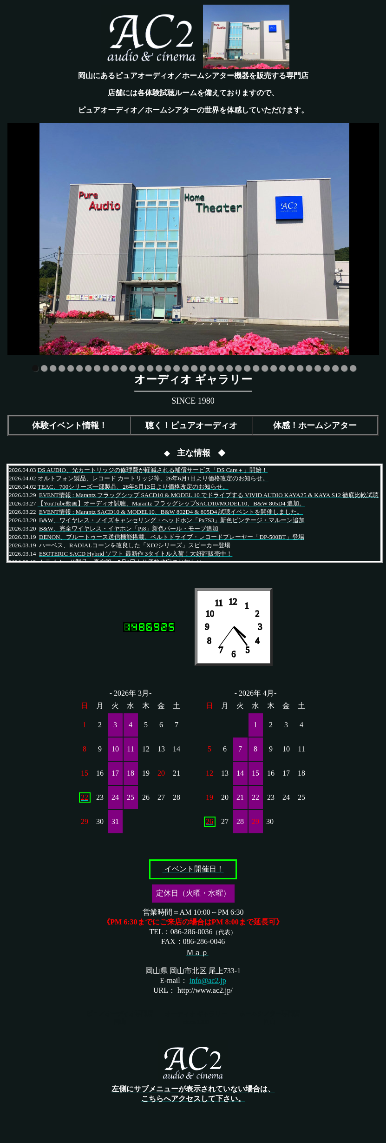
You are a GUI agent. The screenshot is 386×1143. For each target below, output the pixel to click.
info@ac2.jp (208, 980)
